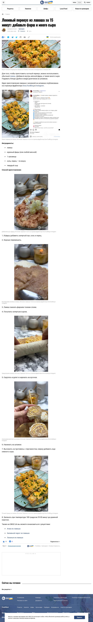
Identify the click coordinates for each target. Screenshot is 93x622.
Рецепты (10, 9)
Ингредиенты (55, 607)
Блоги (4, 613)
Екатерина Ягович (12, 29)
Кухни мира (39, 607)
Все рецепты (6, 589)
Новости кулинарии (82, 9)
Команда (38, 597)
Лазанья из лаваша (15, 537)
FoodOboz (37, 546)
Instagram (40, 86)
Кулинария (21, 29)
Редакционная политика (14, 546)
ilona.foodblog (28, 86)
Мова (74, 2)
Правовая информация (60, 597)
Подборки (47, 607)
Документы (38, 600)
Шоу (3, 617)
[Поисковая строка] (87, 2)
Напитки (28, 9)
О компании (20, 597)
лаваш (12, 76)
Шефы (46, 9)
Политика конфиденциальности (81, 597)
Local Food (63, 9)
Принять (79, 617)
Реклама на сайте (22, 600)
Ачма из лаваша (13, 529)
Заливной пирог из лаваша (18, 533)
